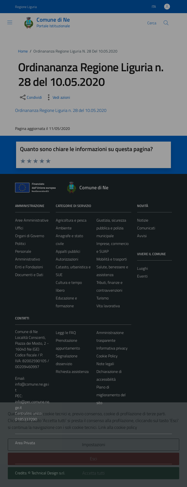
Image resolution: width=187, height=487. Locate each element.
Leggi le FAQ (66, 332)
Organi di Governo (29, 236)
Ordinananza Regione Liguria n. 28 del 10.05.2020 (60, 110)
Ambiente (64, 228)
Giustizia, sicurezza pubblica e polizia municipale (111, 228)
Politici (20, 243)
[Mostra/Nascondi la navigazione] (10, 22)
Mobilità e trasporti (111, 259)
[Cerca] (166, 23)
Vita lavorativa (108, 306)
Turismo (102, 298)
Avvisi (142, 236)
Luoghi (142, 268)
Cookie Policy (107, 356)
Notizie (142, 220)
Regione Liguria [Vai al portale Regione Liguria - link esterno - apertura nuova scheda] (26, 6)
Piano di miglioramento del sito (111, 395)
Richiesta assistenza (72, 371)
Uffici (19, 228)
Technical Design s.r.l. (48, 473)
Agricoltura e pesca (71, 220)
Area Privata (25, 443)
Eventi (142, 276)
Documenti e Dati (29, 275)
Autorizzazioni (67, 259)
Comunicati (146, 228)
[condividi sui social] (30, 97)
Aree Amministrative (31, 220)
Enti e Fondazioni (29, 267)
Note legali (105, 364)
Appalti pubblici (68, 251)
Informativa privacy (112, 348)
